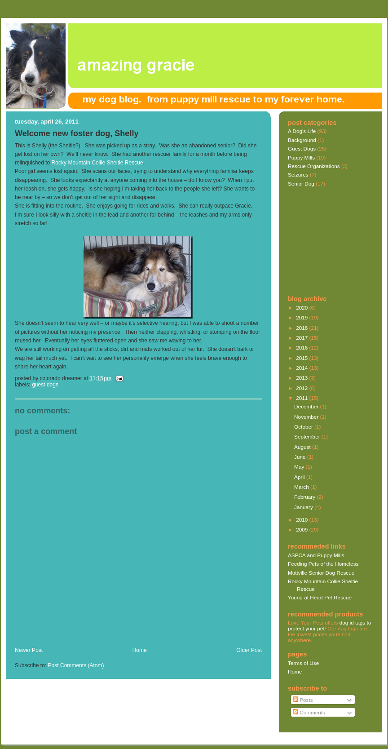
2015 (302, 358)
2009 (302, 529)
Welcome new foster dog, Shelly (76, 133)
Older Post (249, 650)
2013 (302, 378)
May (299, 467)
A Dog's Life (302, 131)
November (307, 417)
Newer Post (29, 650)
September (308, 436)
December (307, 406)
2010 (302, 520)
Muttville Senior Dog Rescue (321, 573)
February (305, 497)
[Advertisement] (333, 242)
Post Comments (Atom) (76, 665)
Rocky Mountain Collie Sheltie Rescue (97, 163)
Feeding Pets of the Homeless (323, 564)
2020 (302, 307)
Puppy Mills (301, 157)
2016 (302, 347)
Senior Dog (301, 183)
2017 (302, 338)
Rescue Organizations (314, 166)
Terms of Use (303, 663)
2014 (302, 368)
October (304, 427)
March (302, 487)
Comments (309, 712)
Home (139, 650)
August (303, 447)
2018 (302, 328)
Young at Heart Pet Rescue (320, 597)
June (300, 457)
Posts (303, 700)
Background (302, 140)
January (304, 507)
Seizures (298, 174)
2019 (302, 317)
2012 (302, 388)
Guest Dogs (45, 384)
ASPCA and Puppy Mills (316, 555)
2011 (302, 398)
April (300, 477)
